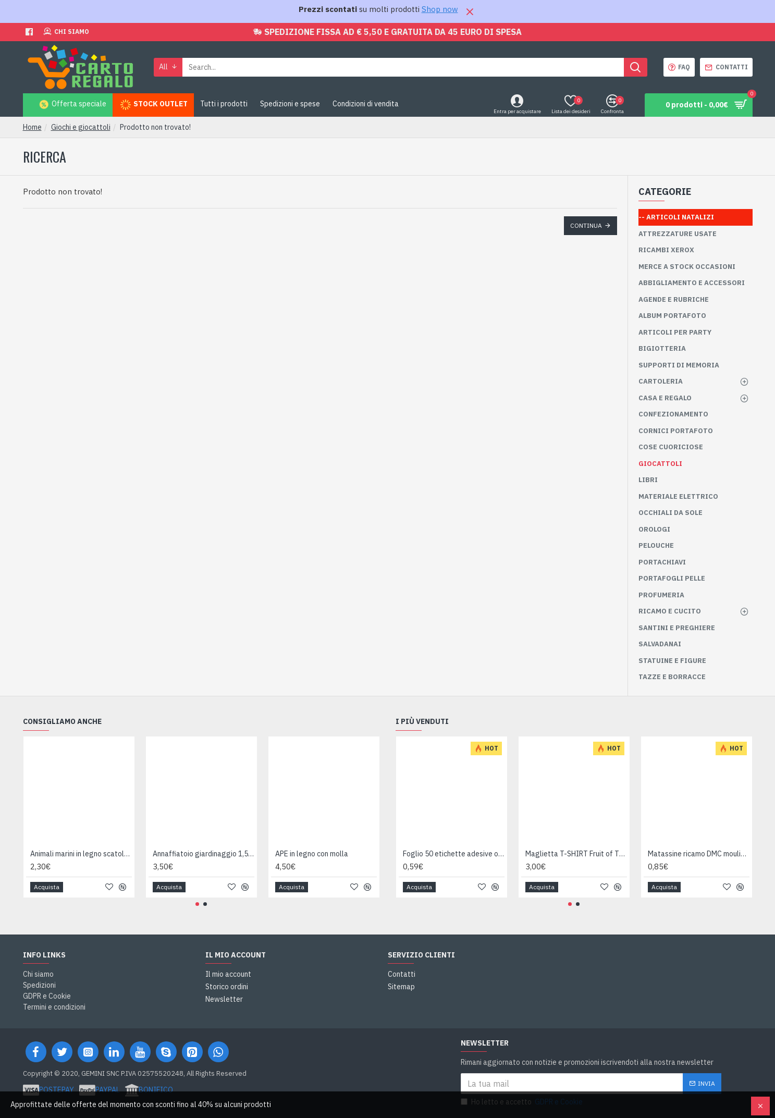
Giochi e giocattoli (80, 127)
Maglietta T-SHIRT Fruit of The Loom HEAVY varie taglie (576, 853)
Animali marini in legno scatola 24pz (81, 853)
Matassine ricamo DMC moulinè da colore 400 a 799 (698, 853)
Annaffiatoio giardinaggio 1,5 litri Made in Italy (203, 853)
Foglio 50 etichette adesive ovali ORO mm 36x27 (454, 853)
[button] (197, 904)
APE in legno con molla (311, 853)
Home (32, 127)
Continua (586, 225)
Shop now (440, 9)
